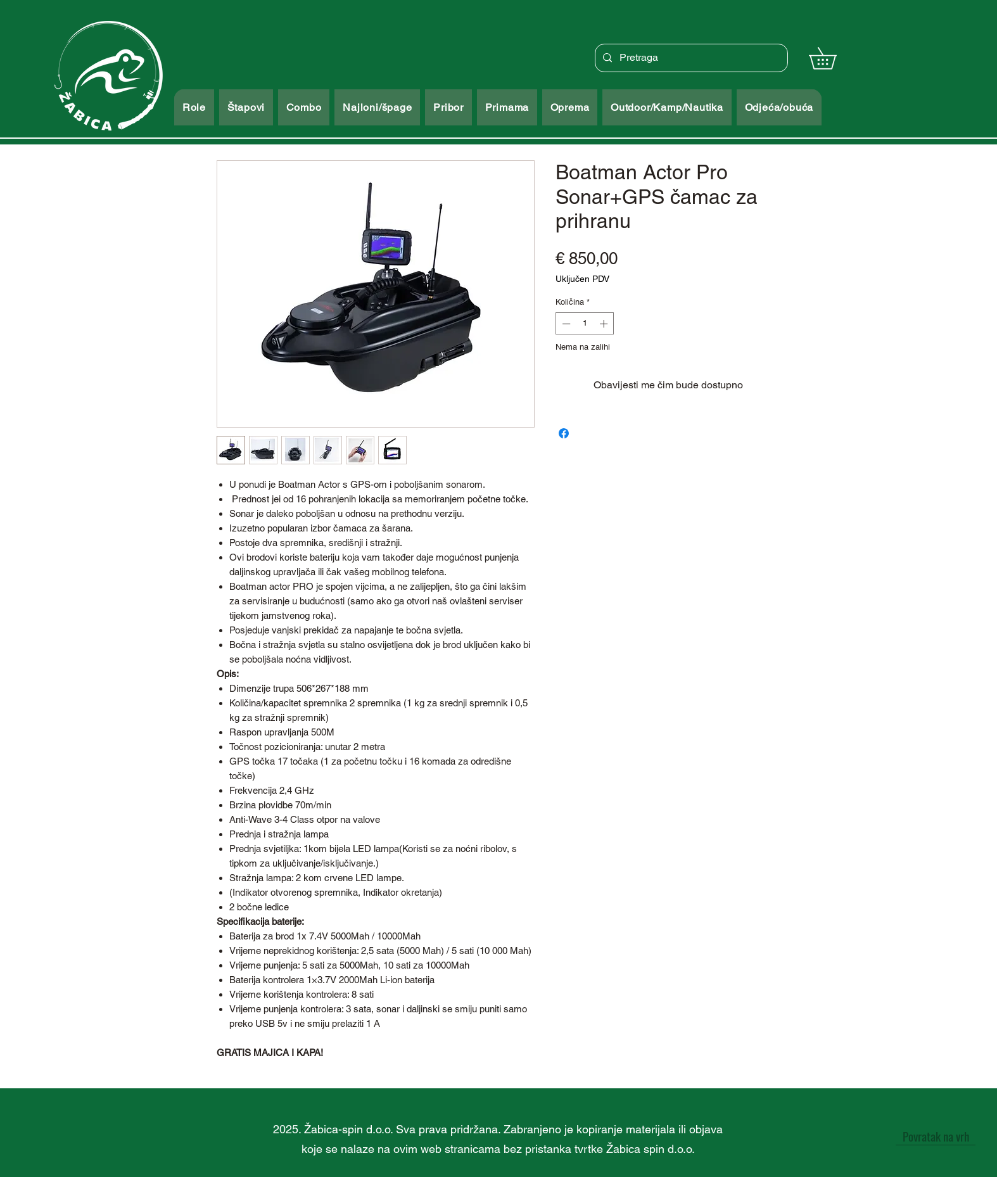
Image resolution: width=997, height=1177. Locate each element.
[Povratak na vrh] (935, 1135)
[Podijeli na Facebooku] (563, 433)
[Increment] (605, 323)
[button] (833, 58)
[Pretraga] (690, 58)
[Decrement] (565, 323)
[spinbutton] (585, 323)
